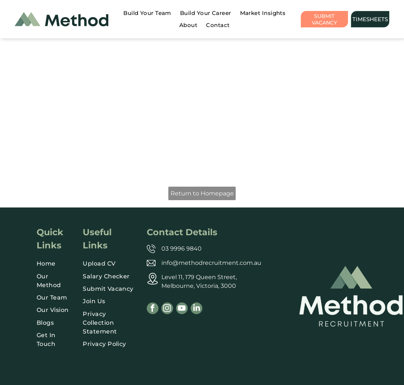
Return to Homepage (202, 193)
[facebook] (152, 309)
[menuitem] (147, 13)
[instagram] (167, 309)
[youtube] (182, 309)
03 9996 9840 (181, 248)
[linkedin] (196, 309)
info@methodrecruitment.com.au (211, 262)
